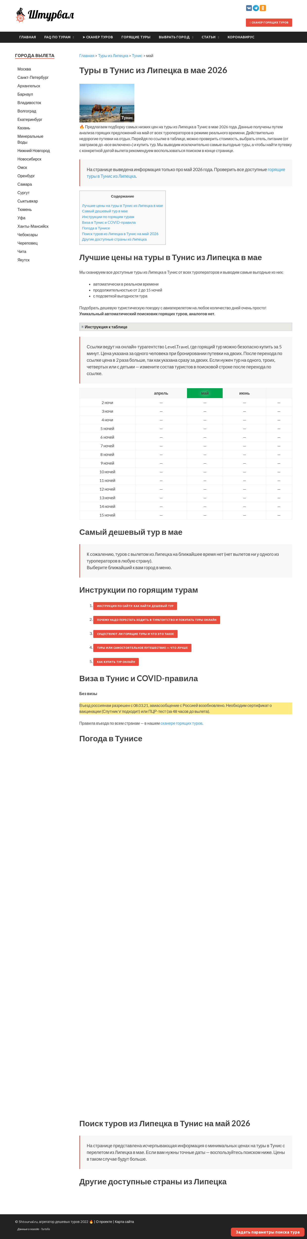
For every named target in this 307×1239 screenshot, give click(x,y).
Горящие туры (135, 37)
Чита (22, 251)
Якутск (24, 259)
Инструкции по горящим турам (108, 216)
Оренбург (26, 175)
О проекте (104, 1221)
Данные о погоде (28, 1229)
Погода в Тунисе (96, 228)
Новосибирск (30, 159)
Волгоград (27, 111)
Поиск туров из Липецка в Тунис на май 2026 (120, 233)
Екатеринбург (30, 119)
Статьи (208, 37)
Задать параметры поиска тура (268, 1232)
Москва (24, 69)
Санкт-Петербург (33, 77)
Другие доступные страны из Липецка (114, 239)
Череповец (28, 243)
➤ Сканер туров (97, 37)
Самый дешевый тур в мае (105, 211)
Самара (25, 184)
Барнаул (25, 94)
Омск (22, 167)
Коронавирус (241, 37)
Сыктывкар (28, 201)
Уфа (21, 217)
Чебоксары (28, 234)
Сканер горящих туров (269, 22)
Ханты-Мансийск (33, 226)
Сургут (24, 192)
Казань (24, 127)
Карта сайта (124, 1221)
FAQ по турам (57, 37)
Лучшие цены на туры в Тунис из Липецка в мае (122, 205)
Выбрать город (174, 37)
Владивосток (29, 102)
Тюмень (25, 209)
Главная (27, 37)
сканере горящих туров (181, 723)
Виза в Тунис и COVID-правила (109, 222)
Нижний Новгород (34, 150)
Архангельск (29, 85)
